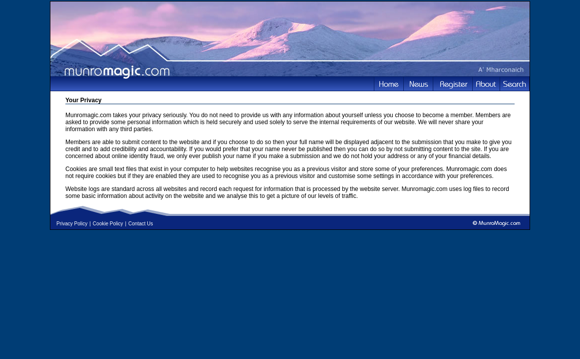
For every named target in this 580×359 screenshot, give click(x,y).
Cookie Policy (108, 223)
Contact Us (140, 223)
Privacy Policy (71, 223)
